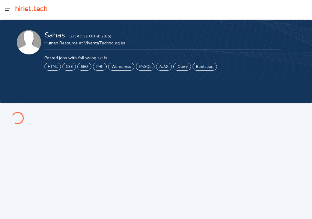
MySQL (145, 66)
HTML (53, 66)
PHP (99, 66)
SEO (84, 66)
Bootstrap (205, 66)
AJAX (163, 66)
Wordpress (121, 66)
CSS (69, 66)
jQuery (182, 66)
